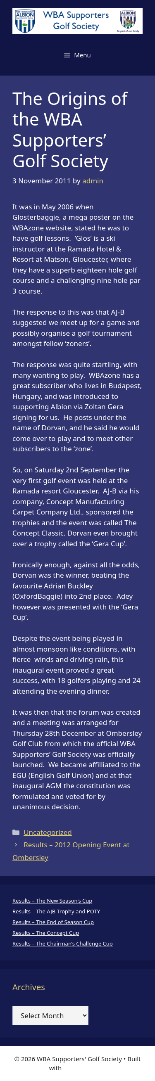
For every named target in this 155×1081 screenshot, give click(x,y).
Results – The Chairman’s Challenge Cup (62, 943)
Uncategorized (48, 832)
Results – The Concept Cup (45, 932)
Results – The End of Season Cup (53, 922)
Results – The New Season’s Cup (52, 900)
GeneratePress (84, 1068)
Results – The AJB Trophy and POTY (56, 911)
